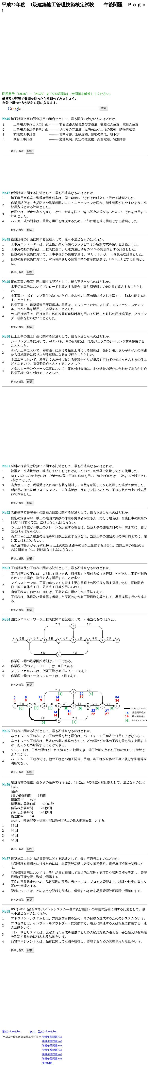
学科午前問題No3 (52, 1045)
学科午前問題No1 (52, 1036)
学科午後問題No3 (52, 1058)
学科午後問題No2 (52, 1054)
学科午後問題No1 (52, 1049)
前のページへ (11, 1031)
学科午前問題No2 (52, 1041)
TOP (32, 1031)
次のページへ (47, 1031)
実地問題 (47, 1062)
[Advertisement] (37, 54)
